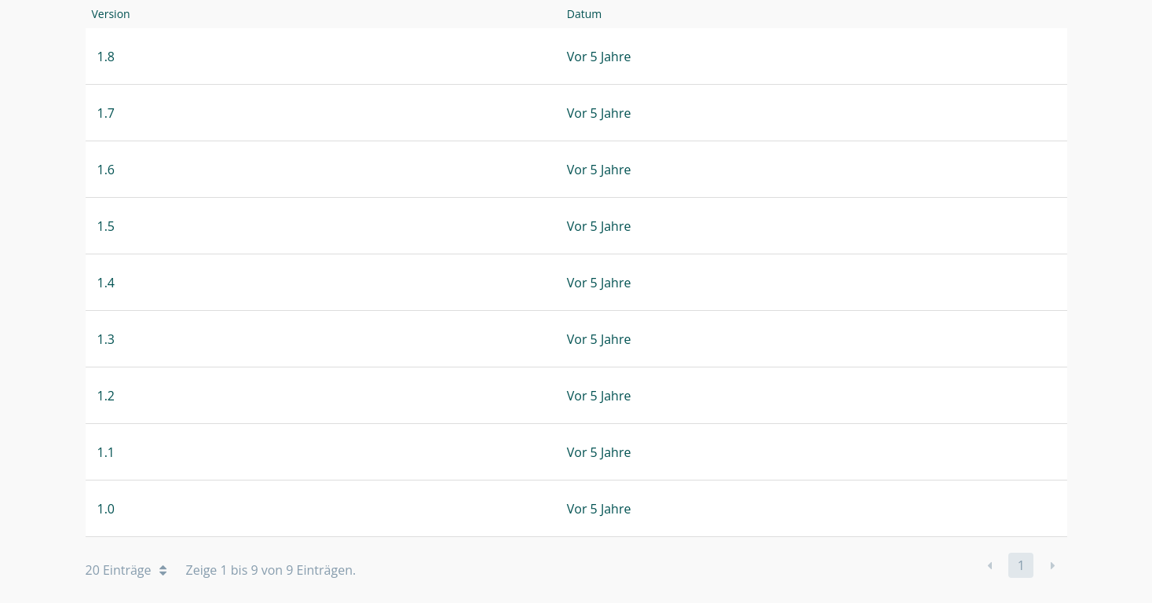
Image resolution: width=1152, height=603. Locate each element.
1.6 (106, 169)
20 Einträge (126, 570)
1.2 (106, 395)
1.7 (106, 113)
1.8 (106, 56)
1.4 (106, 282)
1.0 (106, 508)
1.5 (106, 226)
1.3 (106, 339)
